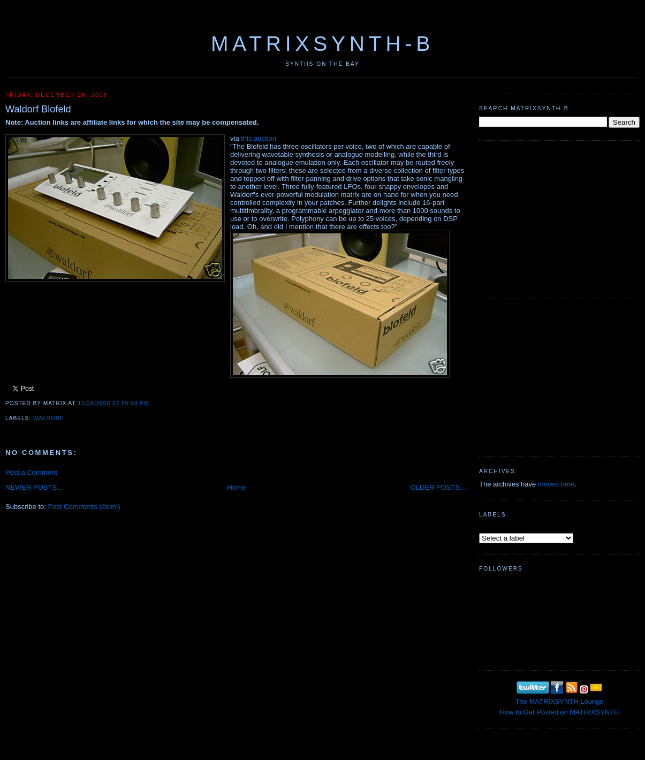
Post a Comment (31, 472)
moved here (556, 484)
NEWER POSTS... (34, 487)
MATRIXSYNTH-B (322, 43)
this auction (258, 138)
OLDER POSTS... (438, 487)
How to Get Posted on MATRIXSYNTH (559, 712)
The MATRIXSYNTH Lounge (559, 701)
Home (236, 487)
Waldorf (48, 418)
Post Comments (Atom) (84, 507)
